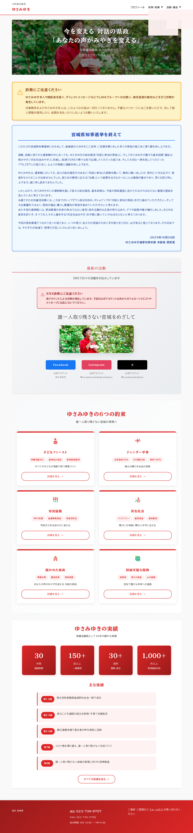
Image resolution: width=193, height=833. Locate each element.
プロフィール (137, 7)
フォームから (156, 809)
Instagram (96, 365)
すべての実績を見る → (96, 779)
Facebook (60, 365)
